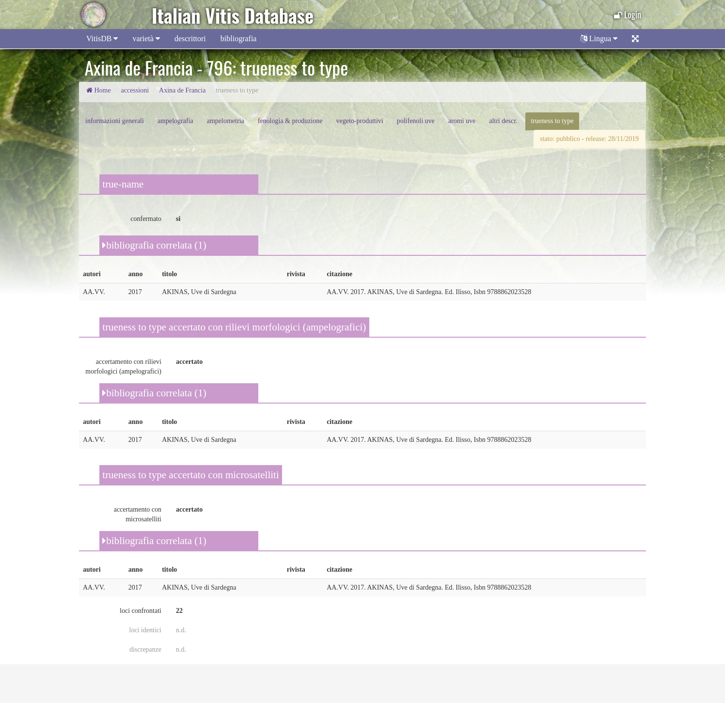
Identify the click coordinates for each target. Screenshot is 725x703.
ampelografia (175, 121)
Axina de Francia (182, 90)
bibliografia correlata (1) (154, 245)
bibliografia (239, 38)
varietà (146, 38)
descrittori (190, 38)
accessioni (135, 90)
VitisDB (102, 38)
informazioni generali (114, 121)
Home (98, 90)
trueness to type (552, 121)
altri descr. (503, 121)
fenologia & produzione (290, 121)
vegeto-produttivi (359, 121)
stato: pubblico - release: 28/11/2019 (589, 138)
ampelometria (225, 121)
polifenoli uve (416, 121)
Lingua (599, 38)
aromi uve (461, 121)
